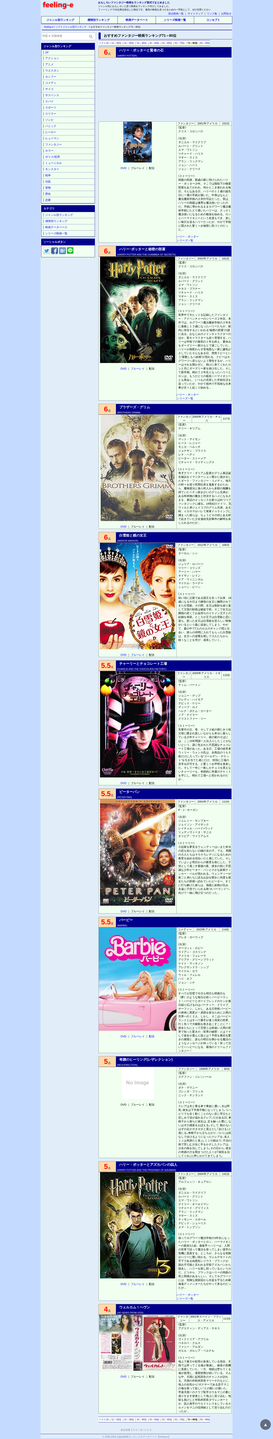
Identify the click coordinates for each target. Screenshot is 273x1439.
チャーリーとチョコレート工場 (143, 663)
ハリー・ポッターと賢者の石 (141, 50)
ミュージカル (53, 163)
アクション (52, 58)
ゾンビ (49, 119)
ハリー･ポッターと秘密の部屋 (142, 249)
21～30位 (129, 43)
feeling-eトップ (51, 27)
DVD (123, 168)
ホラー (49, 150)
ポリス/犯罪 (52, 156)
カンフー (50, 76)
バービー (126, 920)
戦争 (48, 175)
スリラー (50, 113)
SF (47, 52)
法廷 (48, 181)
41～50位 (154, 43)
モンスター (52, 169)
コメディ (50, 82)
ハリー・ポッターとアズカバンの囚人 (148, 1164)
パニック (50, 126)
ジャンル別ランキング (60, 19)
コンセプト (213, 19)
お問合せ (226, 13)
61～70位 (180, 43)
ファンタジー (53, 144)
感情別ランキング (98, 19)
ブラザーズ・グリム (134, 407)
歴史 (48, 193)
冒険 (48, 187)
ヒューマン (52, 138)
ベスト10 (104, 43)
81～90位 (205, 43)
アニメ (49, 64)
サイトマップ (195, 13)
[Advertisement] (165, 89)
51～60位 (167, 43)
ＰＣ (135, 1430)
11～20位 (116, 43)
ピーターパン (129, 792)
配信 (151, 1036)
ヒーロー (50, 132)
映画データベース (137, 19)
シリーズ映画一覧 (175, 19)
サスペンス (52, 95)
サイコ (49, 89)
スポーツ (50, 107)
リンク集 (212, 13)
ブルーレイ (138, 368)
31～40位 (142, 43)
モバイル (144, 1430)
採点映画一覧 (176, 13)
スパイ (49, 101)
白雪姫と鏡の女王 (133, 535)
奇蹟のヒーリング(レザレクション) (146, 1059)
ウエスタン (52, 70)
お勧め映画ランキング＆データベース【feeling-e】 (143, 1436)
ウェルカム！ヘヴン (134, 1307)
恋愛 (48, 200)
